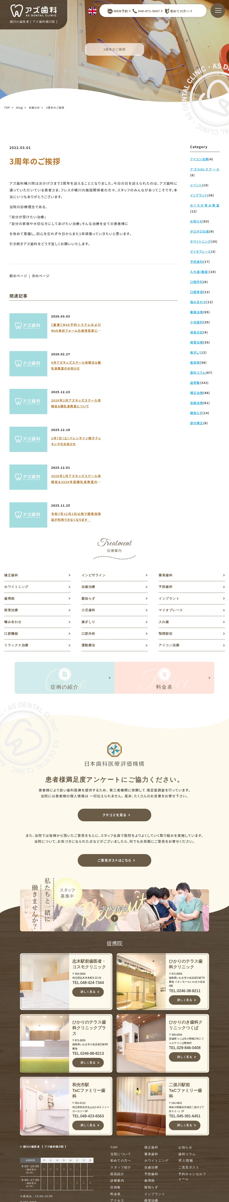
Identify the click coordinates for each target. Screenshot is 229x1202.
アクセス (117, 1103)
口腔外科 (89, 534)
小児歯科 (89, 510)
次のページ (41, 275)
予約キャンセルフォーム (193, 1079)
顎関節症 (166, 534)
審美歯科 (166, 473)
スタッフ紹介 (121, 1070)
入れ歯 (164, 522)
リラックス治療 (17, 547)
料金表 (115, 1097)
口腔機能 (11, 534)
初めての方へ (176, 11)
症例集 (115, 1090)
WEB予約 (117, 11)
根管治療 (11, 510)
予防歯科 (166, 486)
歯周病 (9, 498)
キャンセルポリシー (125, 1113)
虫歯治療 (89, 486)
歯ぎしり (89, 522)
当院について (121, 1056)
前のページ (18, 275)
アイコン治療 (170, 547)
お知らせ (34, 107)
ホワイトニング (17, 486)
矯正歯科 (11, 473)
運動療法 (89, 547)
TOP (7, 107)
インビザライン (94, 473)
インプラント (170, 498)
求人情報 (185, 1063)
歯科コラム (187, 1056)
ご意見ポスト (189, 1070)
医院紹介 (117, 1076)
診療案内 (117, 1083)
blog (19, 107)
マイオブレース (171, 510)
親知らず (89, 498)
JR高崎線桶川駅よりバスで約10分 (61, 1122)
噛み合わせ (13, 522)
